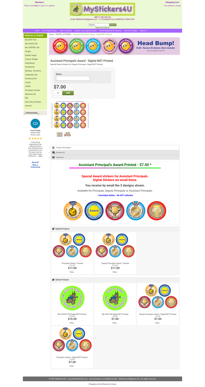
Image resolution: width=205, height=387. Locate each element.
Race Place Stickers (33, 102)
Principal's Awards (32, 90)
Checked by (30, 67)
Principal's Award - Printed (72, 263)
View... (72, 272)
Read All (35, 162)
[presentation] (115, 147)
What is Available (66, 31)
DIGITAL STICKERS (63, 34)
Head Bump (30, 63)
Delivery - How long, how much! (85, 31)
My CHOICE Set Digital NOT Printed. (72, 314)
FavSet (28, 82)
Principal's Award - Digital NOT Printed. (72, 357)
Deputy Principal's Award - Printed (115, 263)
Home (37, 31)
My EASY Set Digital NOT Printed (115, 314)
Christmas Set (31, 79)
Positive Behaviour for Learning (110, 31)
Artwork (28, 106)
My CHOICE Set (31, 44)
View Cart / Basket (130, 31)
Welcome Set (30, 94)
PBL (26, 98)
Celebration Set (31, 75)
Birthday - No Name (33, 71)
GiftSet (28, 86)
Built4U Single (30, 55)
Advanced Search (102, 28)
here (36, 6)
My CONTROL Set (32, 47)
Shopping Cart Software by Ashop (102, 384)
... (39, 156)
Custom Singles (31, 59)
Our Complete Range (49, 31)
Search (113, 25)
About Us (143, 31)
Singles (28, 51)
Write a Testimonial (35, 166)
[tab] (115, 147)
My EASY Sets (30, 40)
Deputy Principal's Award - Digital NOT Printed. (157, 314)
